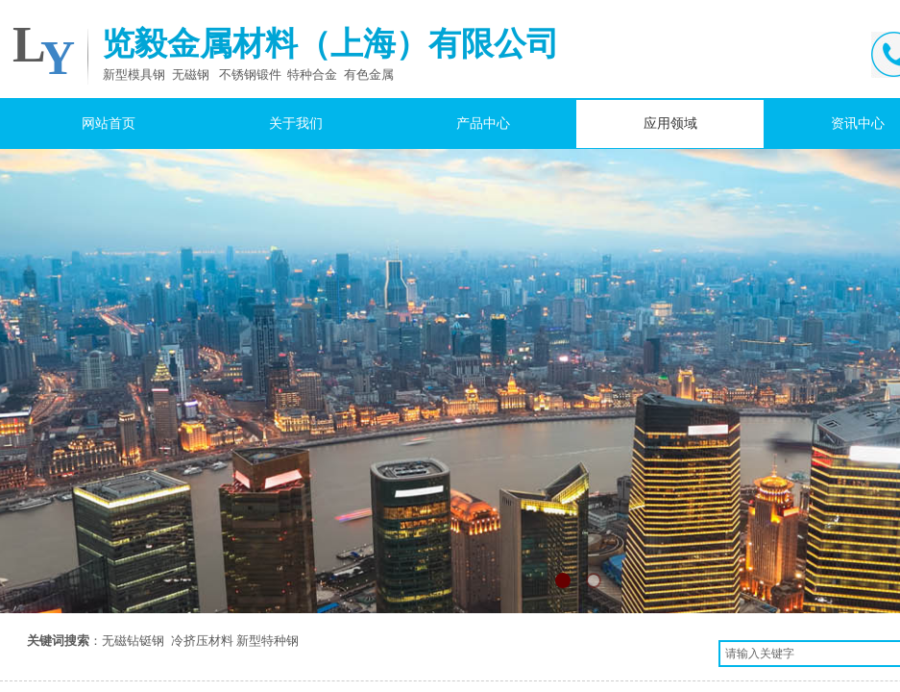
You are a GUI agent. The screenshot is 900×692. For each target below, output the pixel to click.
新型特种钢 (267, 640)
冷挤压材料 (202, 640)
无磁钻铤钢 (133, 640)
